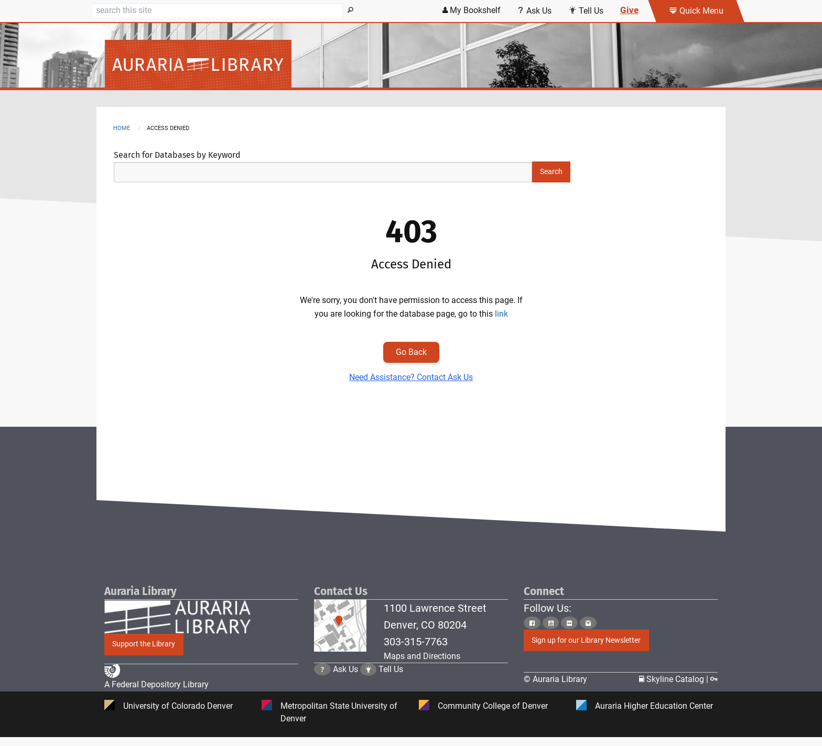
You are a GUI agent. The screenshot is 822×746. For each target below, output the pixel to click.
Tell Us (390, 679)
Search (551, 171)
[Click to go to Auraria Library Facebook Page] (532, 623)
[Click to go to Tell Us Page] (368, 679)
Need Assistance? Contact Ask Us (411, 377)
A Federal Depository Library (156, 685)
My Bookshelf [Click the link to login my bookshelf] (471, 10)
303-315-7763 (416, 641)
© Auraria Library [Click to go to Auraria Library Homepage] (555, 680)
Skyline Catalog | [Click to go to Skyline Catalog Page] (674, 680)
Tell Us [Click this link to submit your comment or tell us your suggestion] (585, 11)
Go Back (411, 352)
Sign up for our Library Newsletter (586, 640)
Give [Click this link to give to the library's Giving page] (629, 10)
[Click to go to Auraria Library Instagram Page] (588, 623)
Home (121, 128)
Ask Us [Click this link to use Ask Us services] (534, 11)
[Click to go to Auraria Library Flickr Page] (569, 623)
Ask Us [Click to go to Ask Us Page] (345, 679)
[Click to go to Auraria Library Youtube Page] (551, 623)
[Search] (217, 10)
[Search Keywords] (323, 172)
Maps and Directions (422, 656)
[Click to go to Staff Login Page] (714, 680)
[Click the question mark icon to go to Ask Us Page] (322, 679)
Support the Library (143, 644)
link (501, 314)
